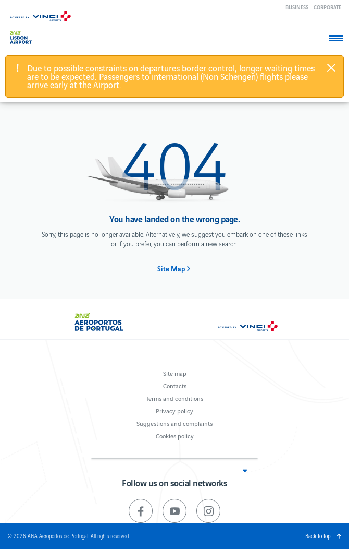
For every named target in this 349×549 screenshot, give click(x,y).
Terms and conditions (174, 397)
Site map (174, 372)
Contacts (174, 385)
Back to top (318, 536)
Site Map (171, 268)
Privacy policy (174, 410)
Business (296, 7)
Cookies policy (175, 435)
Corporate (327, 7)
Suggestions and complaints (174, 423)
